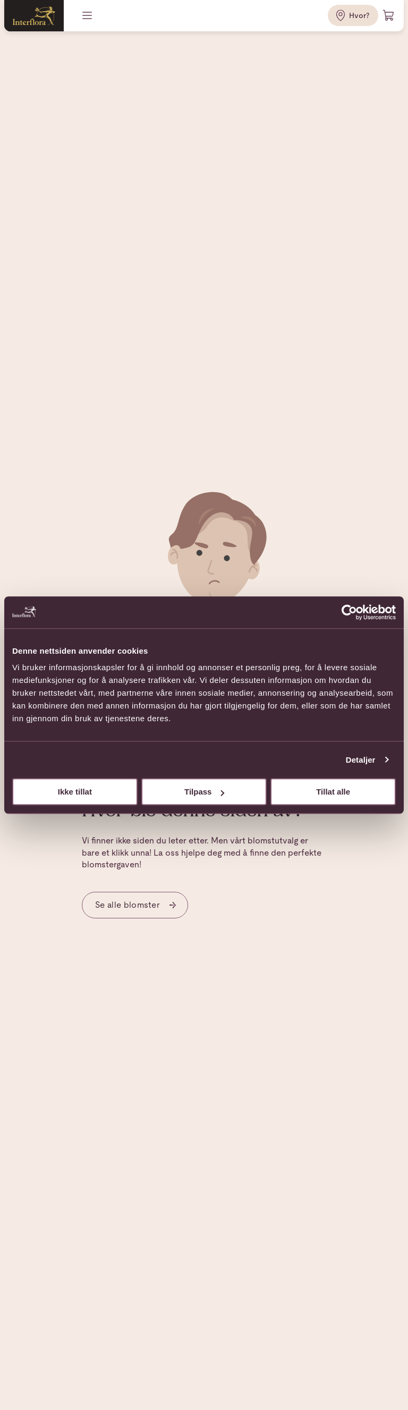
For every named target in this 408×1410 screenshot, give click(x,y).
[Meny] (88, 15)
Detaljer (361, 759)
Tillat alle (333, 791)
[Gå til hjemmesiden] (34, 15)
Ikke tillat (75, 791)
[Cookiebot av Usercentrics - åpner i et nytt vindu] (349, 612)
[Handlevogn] (388, 15)
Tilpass (204, 791)
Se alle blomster (136, 905)
